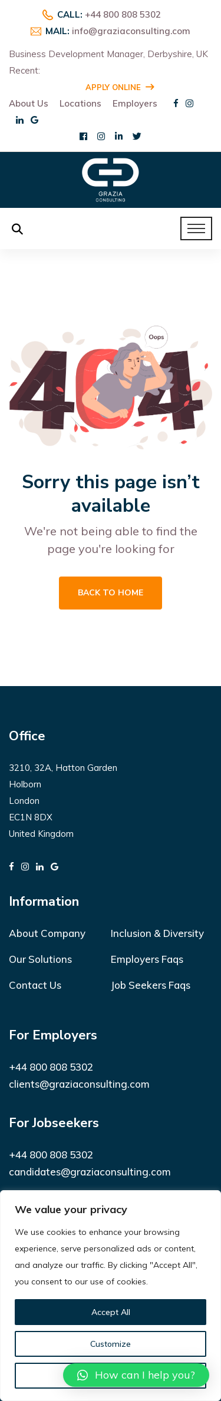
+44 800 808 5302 (123, 14)
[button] (136, 1375)
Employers (135, 103)
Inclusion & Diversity (157, 933)
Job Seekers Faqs (150, 985)
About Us (28, 103)
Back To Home (110, 592)
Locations (80, 103)
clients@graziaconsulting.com (79, 1084)
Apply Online (119, 87)
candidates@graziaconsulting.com (90, 1171)
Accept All (110, 1312)
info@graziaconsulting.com (131, 31)
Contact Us (35, 985)
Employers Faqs (147, 959)
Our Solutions (40, 959)
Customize (110, 1344)
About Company (47, 933)
